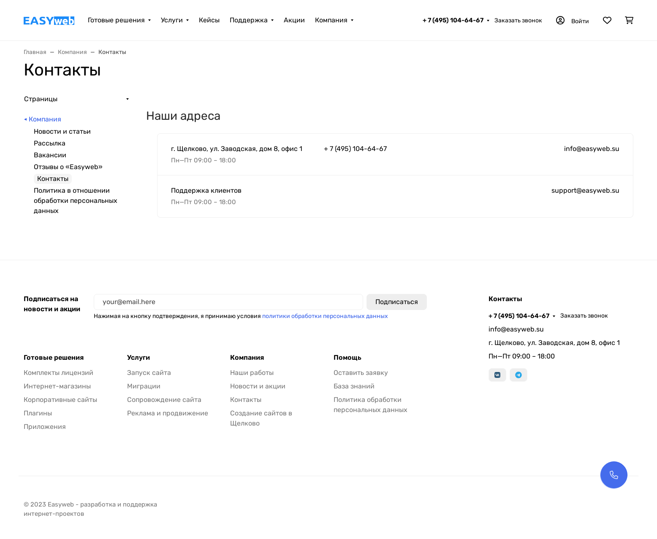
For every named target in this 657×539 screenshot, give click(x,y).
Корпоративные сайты (60, 400)
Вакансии (50, 155)
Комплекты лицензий (58, 373)
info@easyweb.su (591, 149)
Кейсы (209, 20)
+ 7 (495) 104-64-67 (453, 20)
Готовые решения (116, 20)
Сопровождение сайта (164, 400)
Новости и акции (257, 386)
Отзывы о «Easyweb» (68, 167)
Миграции (143, 386)
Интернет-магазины (57, 386)
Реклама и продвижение (167, 413)
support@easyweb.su (585, 190)
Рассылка (49, 143)
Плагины (38, 413)
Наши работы (252, 373)
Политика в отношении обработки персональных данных (75, 200)
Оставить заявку (361, 373)
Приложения (45, 427)
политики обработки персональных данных (325, 316)
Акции (294, 20)
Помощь (347, 357)
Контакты (245, 400)
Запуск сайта (149, 373)
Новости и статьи (62, 131)
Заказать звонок (518, 20)
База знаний (354, 386)
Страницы (40, 99)
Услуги (172, 20)
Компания (331, 20)
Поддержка (249, 20)
